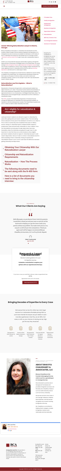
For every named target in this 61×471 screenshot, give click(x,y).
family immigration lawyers (11, 65)
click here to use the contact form (9, 57)
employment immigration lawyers (28, 65)
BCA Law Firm (11, 425)
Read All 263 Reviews (12, 429)
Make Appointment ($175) (30, 282)
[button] (4, 6)
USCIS (4, 98)
